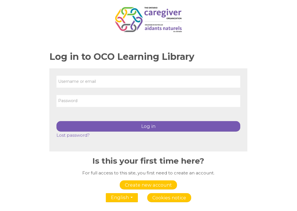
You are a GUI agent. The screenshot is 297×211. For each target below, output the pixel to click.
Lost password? (73, 135)
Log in (148, 126)
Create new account (148, 185)
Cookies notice (169, 198)
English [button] (122, 196)
